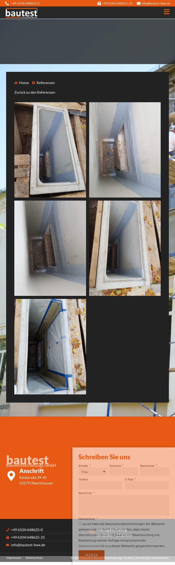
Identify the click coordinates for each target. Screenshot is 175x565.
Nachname (147, 496)
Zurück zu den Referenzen (34, 92)
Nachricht (85, 524)
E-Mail (129, 510)
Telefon (83, 510)
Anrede (84, 496)
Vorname (115, 496)
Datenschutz (87, 550)
